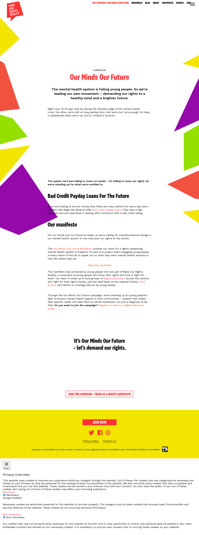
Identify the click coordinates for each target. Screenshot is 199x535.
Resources (137, 2)
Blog (147, 2)
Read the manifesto (99, 265)
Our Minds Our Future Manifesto (72, 248)
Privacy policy (91, 441)
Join (188, 2)
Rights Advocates (114, 278)
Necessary (12, 494)
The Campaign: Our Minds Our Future (110, 2)
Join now (99, 422)
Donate (180, 2)
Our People (167, 2)
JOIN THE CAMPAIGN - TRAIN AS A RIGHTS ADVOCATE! (99, 394)
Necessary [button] (9, 492)
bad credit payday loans (107, 209)
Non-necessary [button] (12, 514)
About (156, 2)
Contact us (109, 441)
